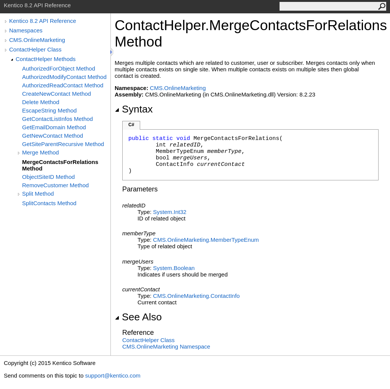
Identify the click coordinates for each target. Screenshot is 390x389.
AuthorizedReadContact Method (62, 85)
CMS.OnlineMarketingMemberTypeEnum (206, 239)
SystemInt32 (170, 212)
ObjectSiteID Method (48, 177)
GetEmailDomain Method (54, 127)
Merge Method (40, 152)
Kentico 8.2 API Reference (42, 21)
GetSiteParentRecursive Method (63, 144)
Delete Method (40, 102)
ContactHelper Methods (46, 59)
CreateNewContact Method (56, 93)
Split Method (38, 193)
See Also (138, 317)
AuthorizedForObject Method (58, 68)
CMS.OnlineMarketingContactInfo (196, 296)
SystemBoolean (174, 268)
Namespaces (26, 30)
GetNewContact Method (52, 135)
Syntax (134, 109)
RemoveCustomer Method (55, 185)
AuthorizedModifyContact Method (64, 77)
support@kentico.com (112, 375)
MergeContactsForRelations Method (60, 165)
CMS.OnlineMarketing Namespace (166, 346)
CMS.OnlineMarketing (37, 40)
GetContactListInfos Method (57, 119)
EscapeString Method (49, 110)
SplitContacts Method (49, 203)
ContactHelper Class (35, 49)
